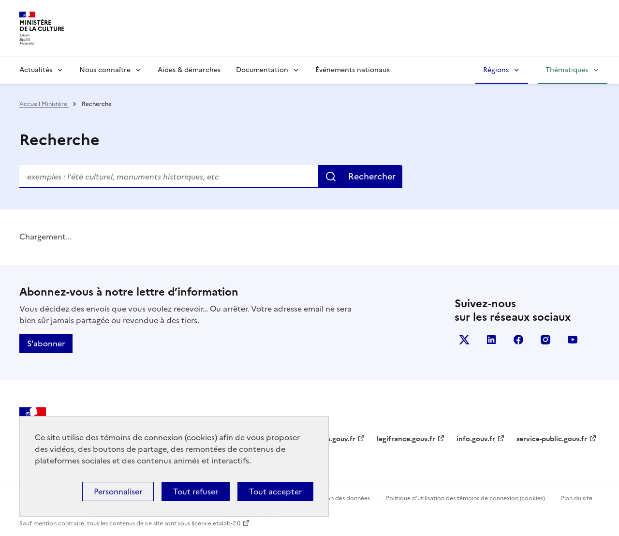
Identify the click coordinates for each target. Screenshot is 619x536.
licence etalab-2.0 (216, 523)
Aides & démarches (189, 70)
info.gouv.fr (476, 439)
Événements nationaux (352, 70)
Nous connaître (105, 70)
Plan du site (576, 498)
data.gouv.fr (335, 439)
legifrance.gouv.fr (406, 439)
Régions (496, 70)
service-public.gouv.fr (551, 439)
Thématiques (566, 70)
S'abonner (46, 343)
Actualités (35, 70)
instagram (545, 339)
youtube (572, 339)
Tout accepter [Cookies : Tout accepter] (275, 491)
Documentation (262, 70)
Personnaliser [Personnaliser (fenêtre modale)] (118, 491)
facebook (518, 339)
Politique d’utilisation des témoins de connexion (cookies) (465, 498)
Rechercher (372, 176)
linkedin (491, 339)
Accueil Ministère (44, 104)
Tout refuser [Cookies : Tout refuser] (195, 491)
